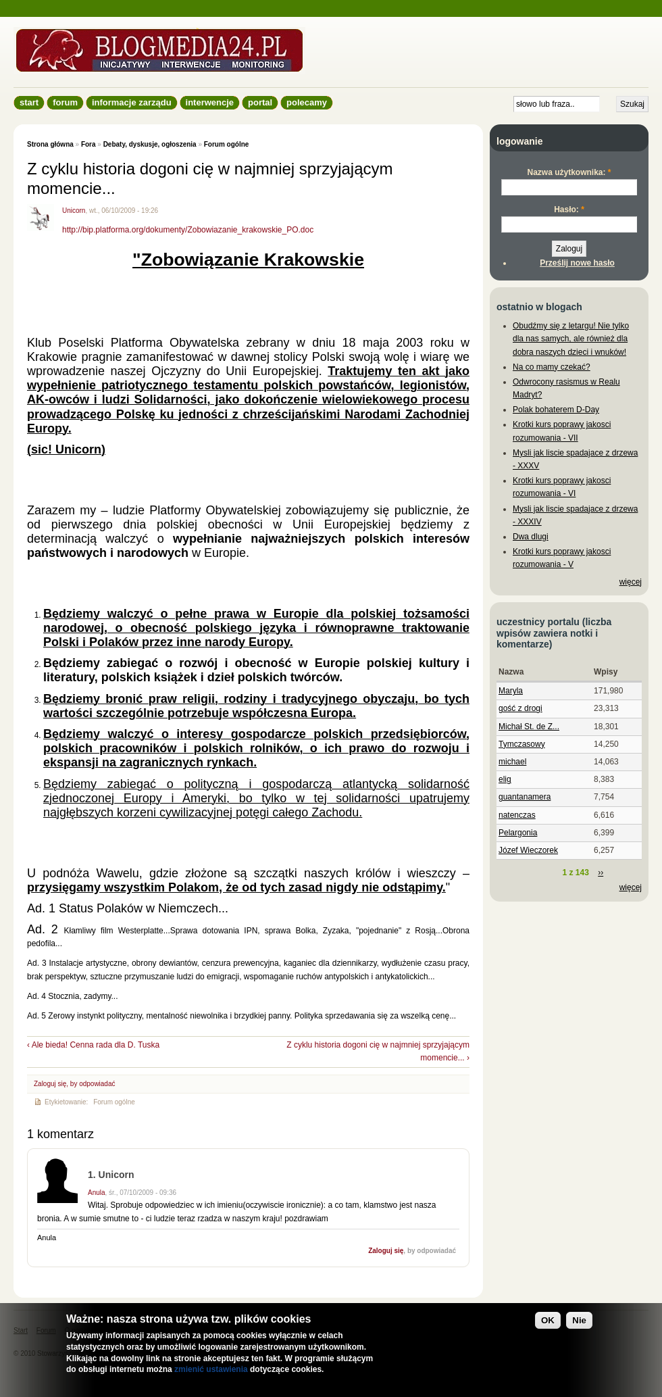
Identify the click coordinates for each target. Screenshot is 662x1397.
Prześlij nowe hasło (577, 263)
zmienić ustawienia (211, 1369)
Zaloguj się (50, 1083)
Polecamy (306, 102)
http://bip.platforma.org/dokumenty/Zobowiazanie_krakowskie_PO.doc (187, 230)
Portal (260, 102)
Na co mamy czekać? (551, 367)
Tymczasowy (522, 744)
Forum (65, 102)
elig (505, 779)
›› (600, 872)
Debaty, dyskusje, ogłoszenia (150, 144)
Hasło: (569, 209)
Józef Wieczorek (528, 850)
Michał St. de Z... (529, 726)
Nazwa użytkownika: (569, 172)
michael (512, 761)
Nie (579, 1320)
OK (548, 1320)
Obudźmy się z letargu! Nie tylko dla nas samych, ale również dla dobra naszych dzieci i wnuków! (571, 338)
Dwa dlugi (531, 536)
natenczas (517, 815)
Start (29, 102)
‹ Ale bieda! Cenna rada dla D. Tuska (93, 1045)
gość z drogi (520, 708)
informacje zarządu (132, 102)
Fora (88, 144)
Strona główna (50, 144)
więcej (630, 582)
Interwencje (210, 102)
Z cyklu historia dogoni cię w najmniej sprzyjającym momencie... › (377, 1051)
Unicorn (73, 210)
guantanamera (525, 797)
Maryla (511, 690)
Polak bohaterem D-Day (556, 409)
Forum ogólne (226, 144)
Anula (96, 1192)
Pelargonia (518, 832)
